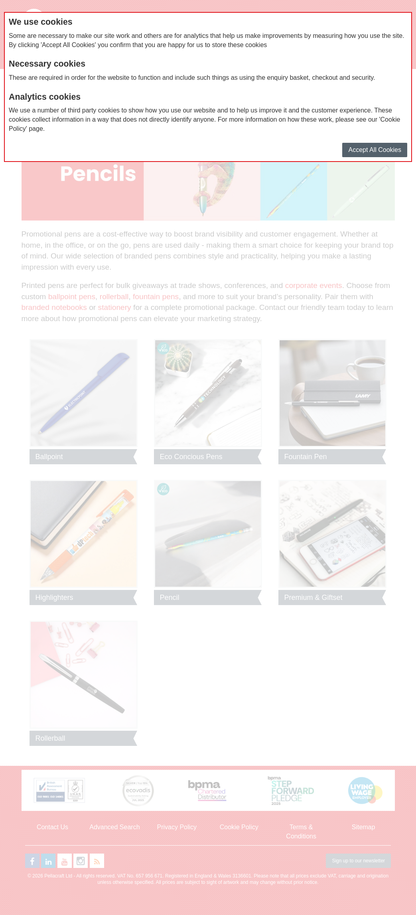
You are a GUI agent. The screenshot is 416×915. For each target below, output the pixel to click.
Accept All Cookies (374, 149)
